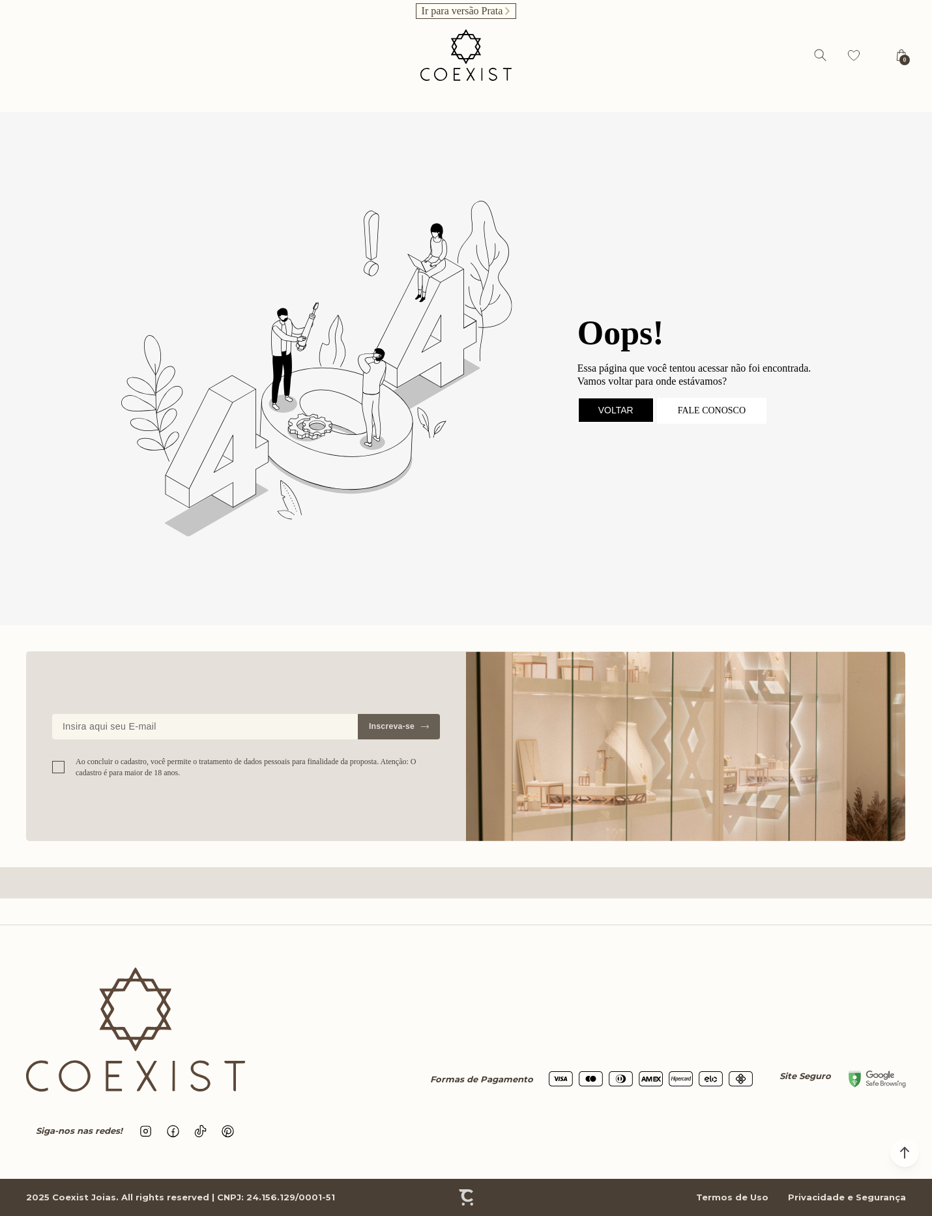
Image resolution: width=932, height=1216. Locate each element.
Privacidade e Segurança (847, 1197)
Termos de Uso (732, 1197)
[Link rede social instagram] (146, 1131)
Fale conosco (712, 410)
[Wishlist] (854, 55)
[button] (904, 1152)
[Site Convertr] (466, 1197)
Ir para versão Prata (462, 10)
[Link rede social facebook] (173, 1131)
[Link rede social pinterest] (228, 1131)
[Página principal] (466, 55)
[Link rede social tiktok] (201, 1131)
